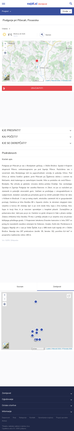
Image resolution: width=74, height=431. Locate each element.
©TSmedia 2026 (66, 80)
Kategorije (22, 418)
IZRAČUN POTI (37, 88)
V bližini (5, 29)
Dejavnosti (6, 418)
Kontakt (32, 418)
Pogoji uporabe (62, 418)
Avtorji (4, 421)
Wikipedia (14, 240)
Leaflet (48, 80)
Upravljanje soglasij (45, 418)
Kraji (14, 418)
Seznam (18, 286)
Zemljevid (55, 286)
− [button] (5, 48)
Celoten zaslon (68, 43)
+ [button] (5, 44)
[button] (5, 53)
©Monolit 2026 (55, 80)
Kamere (48, 35)
